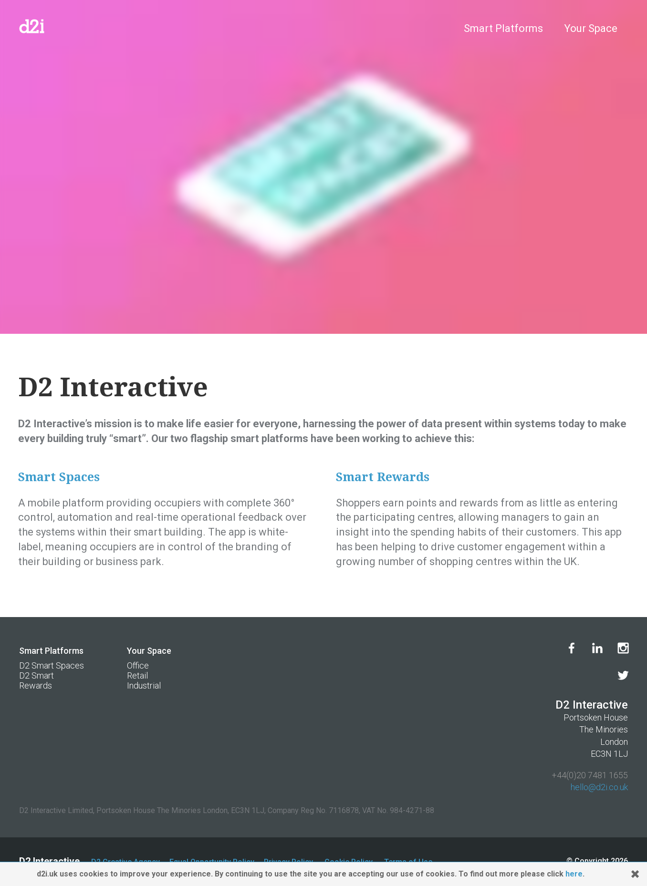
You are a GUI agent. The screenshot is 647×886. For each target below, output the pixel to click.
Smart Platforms (503, 28)
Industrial (144, 685)
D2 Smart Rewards (36, 680)
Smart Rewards (382, 477)
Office (138, 665)
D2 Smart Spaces (51, 665)
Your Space (590, 28)
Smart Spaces (59, 477)
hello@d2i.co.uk (599, 787)
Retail (137, 675)
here (574, 873)
